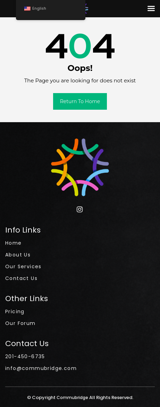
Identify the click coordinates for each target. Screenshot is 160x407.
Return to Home (80, 101)
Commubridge (73, 397)
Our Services (23, 266)
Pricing (15, 311)
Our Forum (20, 323)
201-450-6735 (25, 356)
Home (13, 242)
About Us (18, 254)
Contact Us (21, 278)
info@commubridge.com (41, 368)
